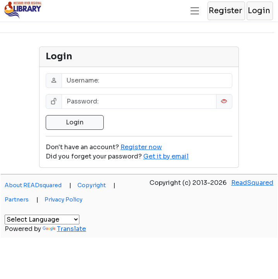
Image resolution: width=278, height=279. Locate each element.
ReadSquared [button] (252, 183)
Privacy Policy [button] (63, 199)
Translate (64, 229)
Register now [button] (141, 147)
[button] (226, 11)
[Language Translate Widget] (42, 219)
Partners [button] (21, 199)
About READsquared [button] (38, 185)
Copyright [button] (96, 185)
